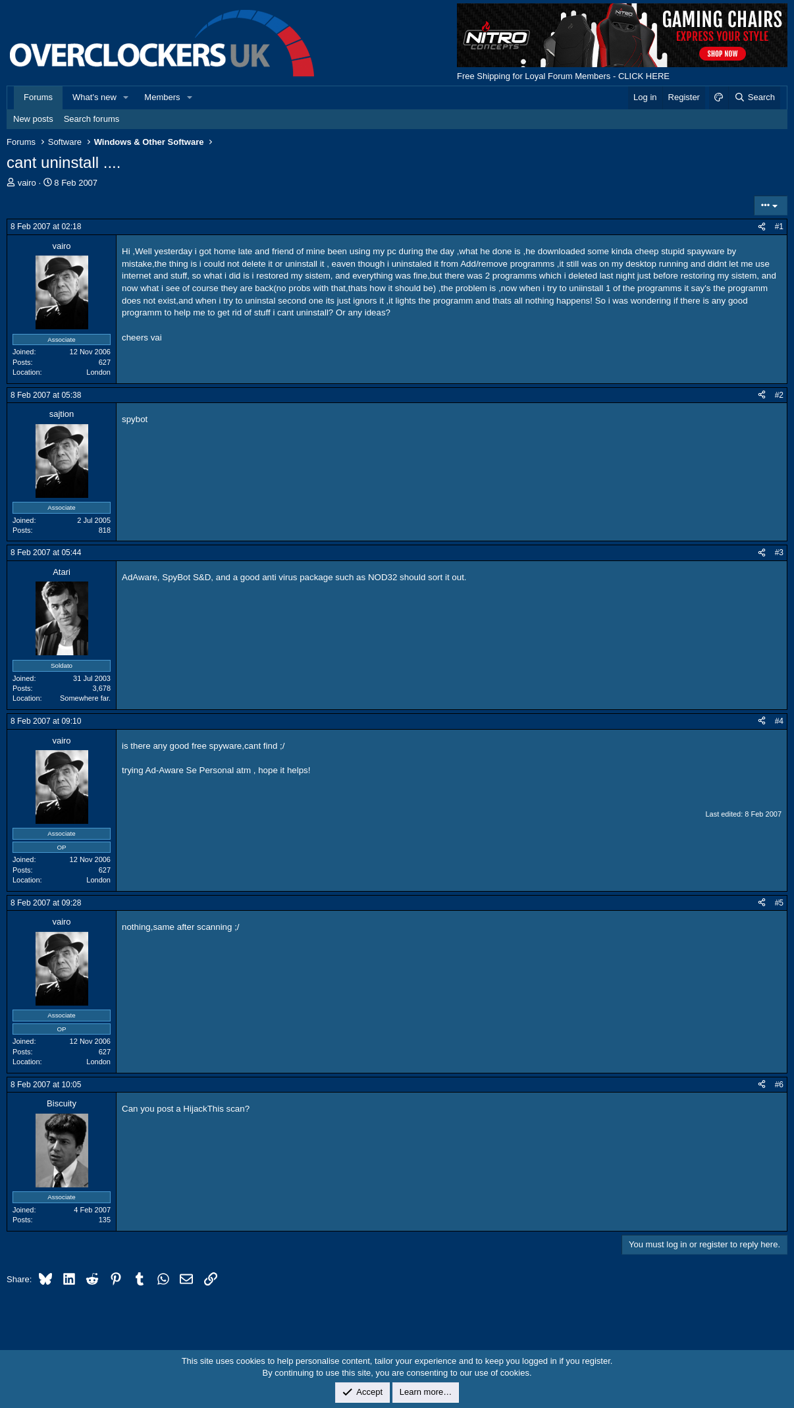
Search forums (92, 119)
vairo (27, 183)
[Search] (754, 97)
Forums (38, 97)
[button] (126, 97)
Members (162, 97)
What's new (94, 97)
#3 (779, 552)
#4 (779, 721)
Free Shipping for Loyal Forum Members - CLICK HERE (563, 76)
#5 (779, 902)
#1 (779, 226)
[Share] (761, 226)
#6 (779, 1084)
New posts (33, 119)
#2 (779, 395)
